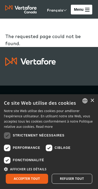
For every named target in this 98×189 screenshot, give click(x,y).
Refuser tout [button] (72, 178)
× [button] (92, 101)
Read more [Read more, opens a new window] (44, 126)
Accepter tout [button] (27, 178)
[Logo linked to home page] (30, 64)
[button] (49, 169)
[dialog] (49, 141)
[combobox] (85, 100)
